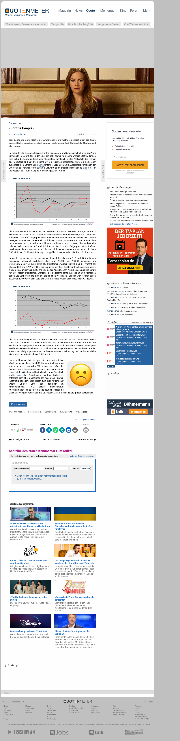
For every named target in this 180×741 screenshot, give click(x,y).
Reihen (27, 710)
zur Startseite (51, 439)
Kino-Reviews (95, 712)
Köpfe (49, 717)
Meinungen (108, 10)
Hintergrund (29, 708)
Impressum (138, 721)
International (51, 715)
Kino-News (116, 708)
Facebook (7, 717)
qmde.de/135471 (89, 419)
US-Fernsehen (52, 719)
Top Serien (145, 724)
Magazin (64, 10)
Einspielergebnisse (119, 712)
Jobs (136, 710)
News (79, 10)
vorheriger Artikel (19, 439)
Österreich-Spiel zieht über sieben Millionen (129, 200)
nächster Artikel (86, 439)
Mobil (6, 712)
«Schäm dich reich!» (122, 311)
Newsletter (7, 710)
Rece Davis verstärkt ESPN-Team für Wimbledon (131, 220)
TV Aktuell (18, 724)
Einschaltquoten (68, 724)
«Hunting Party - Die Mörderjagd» (127, 303)
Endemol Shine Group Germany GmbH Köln (129, 329)
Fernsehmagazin (29, 724)
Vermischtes (51, 710)
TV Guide (78, 724)
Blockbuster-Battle (119, 715)
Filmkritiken (40, 724)
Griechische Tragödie (80, 24)
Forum (134, 10)
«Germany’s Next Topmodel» (126, 307)
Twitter (6, 719)
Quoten (91, 10)
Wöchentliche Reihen (76, 708)
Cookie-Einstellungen (142, 719)
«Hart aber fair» (120, 314)
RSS (5, 708)
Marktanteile (73, 710)
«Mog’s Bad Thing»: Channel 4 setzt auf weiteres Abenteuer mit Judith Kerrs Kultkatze (131, 210)
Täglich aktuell (74, 712)
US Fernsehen (50, 724)
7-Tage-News (8, 715)
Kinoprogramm (118, 724)
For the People (34, 412)
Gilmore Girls (50, 412)
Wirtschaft (50, 712)
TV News (59, 724)
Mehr (146, 10)
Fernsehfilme (96, 724)
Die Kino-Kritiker (118, 710)
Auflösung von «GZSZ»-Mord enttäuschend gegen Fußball (129, 204)
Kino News (10, 724)
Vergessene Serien (109, 24)
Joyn (41, 164)
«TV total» (118, 287)
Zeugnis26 (57, 24)
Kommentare (18, 404)
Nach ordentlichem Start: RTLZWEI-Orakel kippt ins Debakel (128, 292)
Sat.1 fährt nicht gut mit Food (123, 191)
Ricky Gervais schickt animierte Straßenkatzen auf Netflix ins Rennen (131, 216)
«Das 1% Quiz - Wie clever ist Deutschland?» (126, 298)
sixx (85, 167)
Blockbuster (87, 724)
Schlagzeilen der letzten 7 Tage (124, 223)
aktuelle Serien (107, 724)
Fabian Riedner (19, 134)
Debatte (93, 708)
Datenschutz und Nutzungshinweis (141, 715)
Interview (28, 712)
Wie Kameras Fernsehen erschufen (26, 24)
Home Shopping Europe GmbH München (124, 353)
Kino (123, 10)
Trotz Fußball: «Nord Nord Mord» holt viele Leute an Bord (131, 196)
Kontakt (137, 712)
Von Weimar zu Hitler (136, 24)
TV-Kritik (94, 710)
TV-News (50, 708)
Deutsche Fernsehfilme (133, 724)
